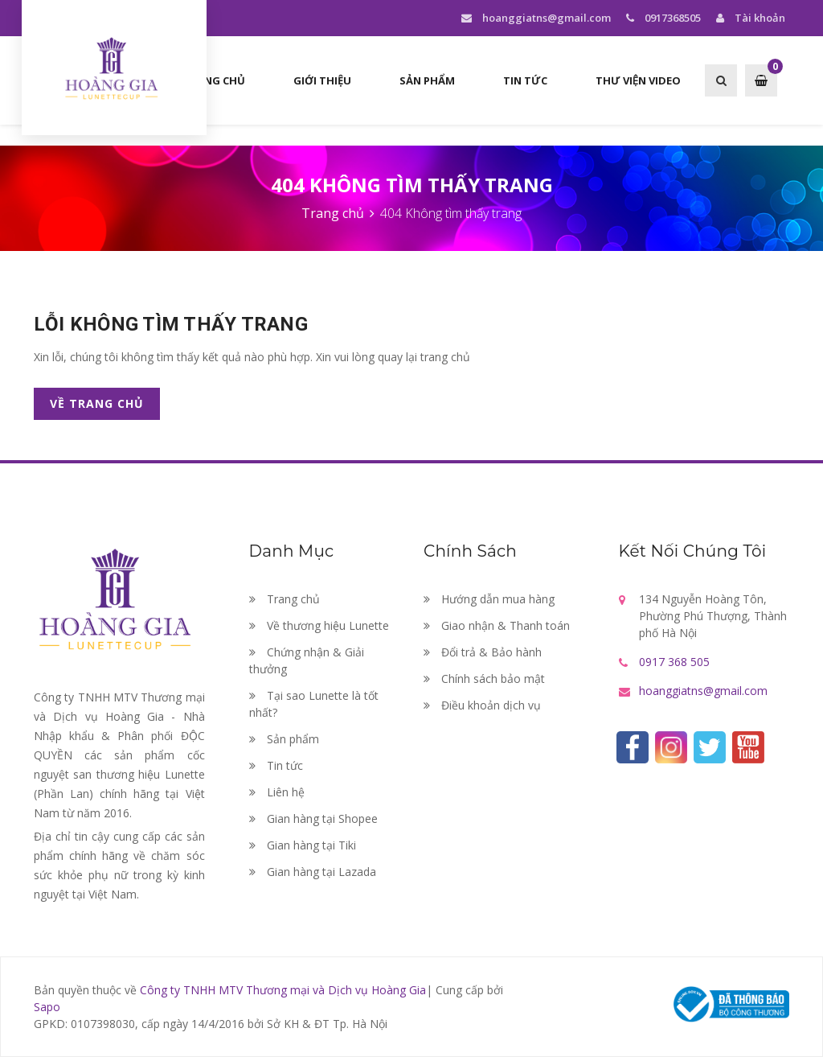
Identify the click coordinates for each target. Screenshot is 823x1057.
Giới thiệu (322, 80)
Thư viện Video (638, 80)
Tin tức (525, 80)
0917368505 (661, 17)
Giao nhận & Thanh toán (497, 625)
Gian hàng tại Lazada (312, 871)
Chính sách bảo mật (484, 678)
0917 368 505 (674, 661)
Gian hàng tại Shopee (313, 818)
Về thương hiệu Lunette (319, 625)
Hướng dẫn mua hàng (489, 599)
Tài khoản (748, 17)
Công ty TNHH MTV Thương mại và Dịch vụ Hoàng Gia (283, 989)
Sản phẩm (427, 80)
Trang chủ (214, 80)
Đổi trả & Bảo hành (483, 652)
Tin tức (276, 765)
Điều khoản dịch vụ (482, 705)
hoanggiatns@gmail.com (535, 17)
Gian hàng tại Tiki (302, 845)
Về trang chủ (97, 403)
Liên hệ (277, 792)
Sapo (47, 1006)
